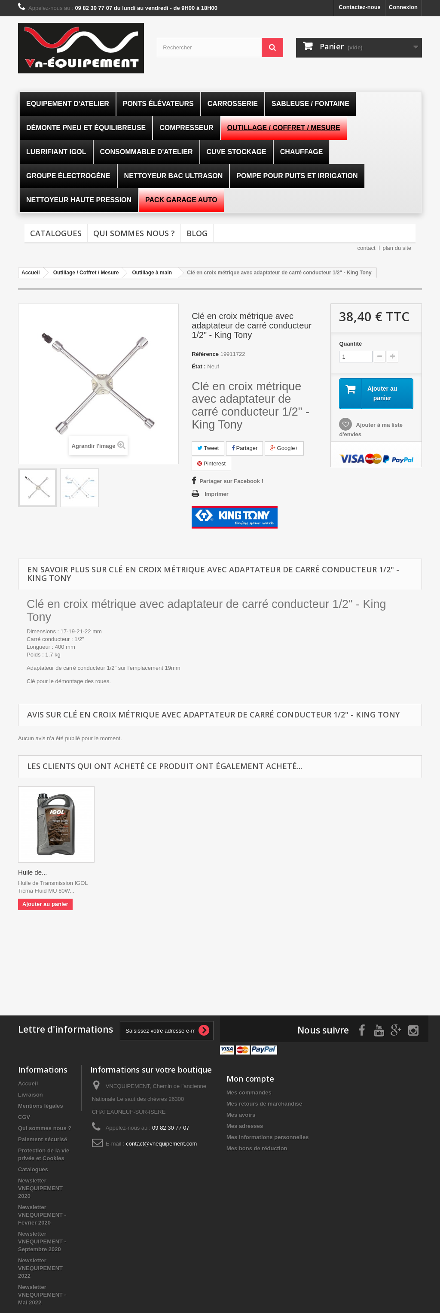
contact (367, 248)
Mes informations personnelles (267, 1136)
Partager (244, 448)
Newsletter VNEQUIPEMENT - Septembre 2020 (42, 1241)
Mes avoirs (240, 1114)
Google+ (284, 448)
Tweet (208, 448)
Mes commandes (249, 1091)
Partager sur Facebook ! (231, 481)
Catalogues (56, 233)
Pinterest (211, 463)
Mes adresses (244, 1125)
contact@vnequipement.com (161, 1143)
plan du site (397, 248)
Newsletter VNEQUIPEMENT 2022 (40, 1267)
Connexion (403, 7)
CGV (24, 1116)
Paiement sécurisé (42, 1138)
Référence (205, 354)
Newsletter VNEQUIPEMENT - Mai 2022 (42, 1294)
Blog (197, 233)
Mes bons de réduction (256, 1147)
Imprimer (217, 494)
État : (199, 366)
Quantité (350, 343)
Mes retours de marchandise (264, 1103)
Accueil (28, 1082)
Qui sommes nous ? (134, 233)
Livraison (30, 1094)
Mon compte (250, 1078)
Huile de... (32, 872)
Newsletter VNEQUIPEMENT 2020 (40, 1187)
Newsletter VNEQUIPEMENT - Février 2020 (42, 1214)
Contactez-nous (360, 7)
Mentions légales (40, 1105)
